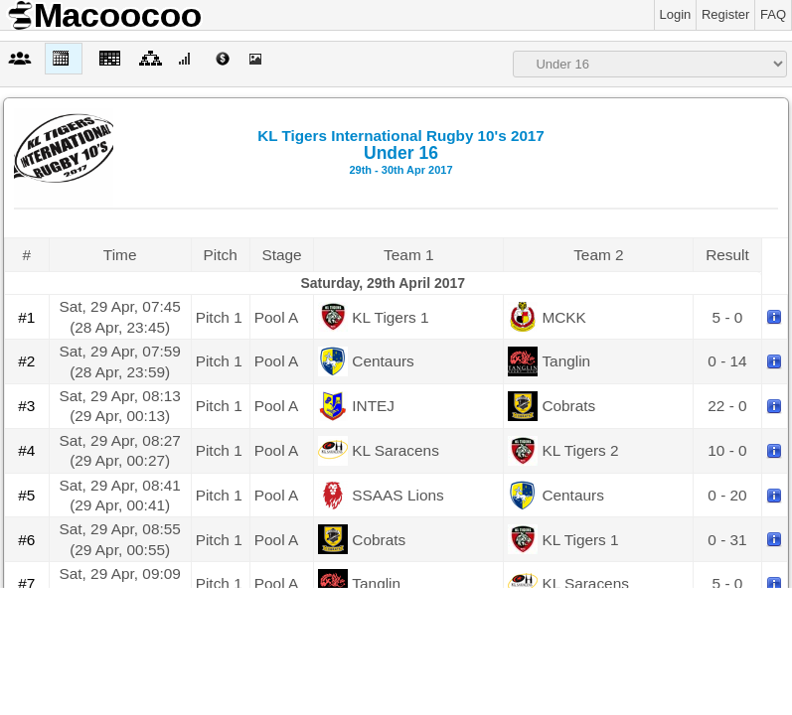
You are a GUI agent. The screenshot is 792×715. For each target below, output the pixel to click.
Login (676, 14)
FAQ (773, 14)
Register (725, 14)
